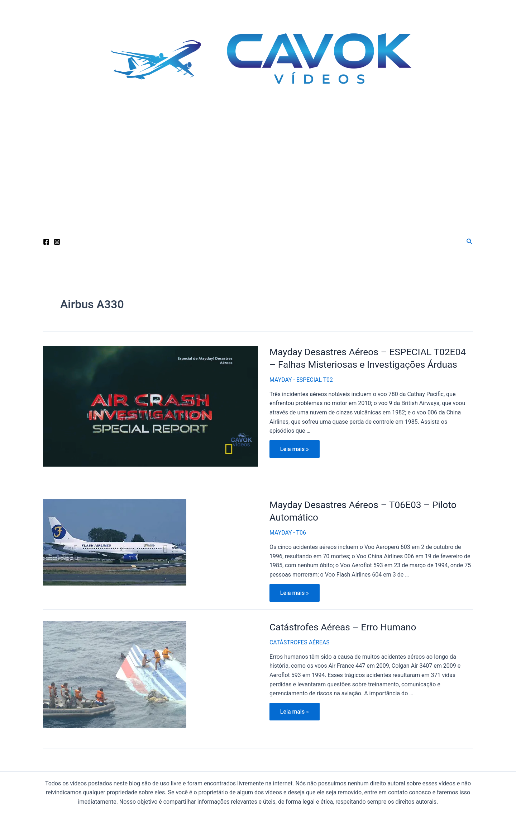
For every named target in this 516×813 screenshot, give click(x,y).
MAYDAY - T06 (287, 531)
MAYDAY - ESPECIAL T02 (301, 379)
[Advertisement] (258, 173)
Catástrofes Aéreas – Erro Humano (341, 626)
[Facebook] (46, 242)
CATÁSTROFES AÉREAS (299, 641)
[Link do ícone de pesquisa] (470, 241)
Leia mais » (297, 450)
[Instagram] (57, 242)
